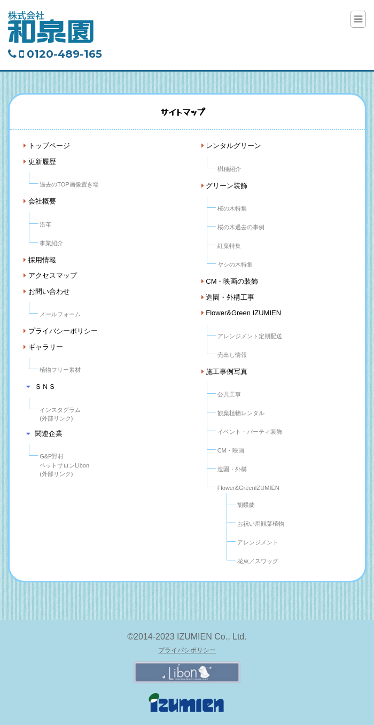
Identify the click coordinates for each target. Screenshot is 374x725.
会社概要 (40, 201)
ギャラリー (43, 347)
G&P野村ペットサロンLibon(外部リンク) (64, 465)
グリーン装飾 (224, 186)
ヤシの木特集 (235, 264)
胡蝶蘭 (246, 505)
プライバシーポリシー (61, 331)
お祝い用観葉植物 (260, 523)
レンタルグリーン (231, 146)
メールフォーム (60, 314)
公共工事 (229, 394)
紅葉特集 (229, 246)
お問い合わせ (47, 291)
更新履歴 (40, 162)
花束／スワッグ (257, 561)
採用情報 (40, 260)
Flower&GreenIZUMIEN (248, 488)
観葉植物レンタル (240, 413)
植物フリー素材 (60, 370)
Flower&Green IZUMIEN (241, 313)
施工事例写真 (224, 372)
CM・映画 (230, 450)
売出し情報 (232, 355)
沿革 (45, 224)
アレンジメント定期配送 (249, 336)
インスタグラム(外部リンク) (60, 414)
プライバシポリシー (187, 650)
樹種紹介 (229, 169)
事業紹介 (51, 243)
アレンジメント (257, 542)
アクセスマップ (50, 275)
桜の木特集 (232, 208)
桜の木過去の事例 (240, 227)
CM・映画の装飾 (230, 281)
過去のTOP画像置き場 (69, 184)
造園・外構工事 (228, 297)
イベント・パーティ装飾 (249, 431)
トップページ (47, 146)
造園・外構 (232, 469)
